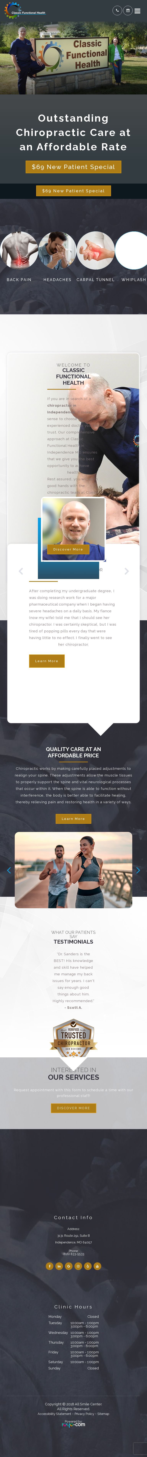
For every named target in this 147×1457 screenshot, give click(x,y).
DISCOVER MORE (73, 1108)
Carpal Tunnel (96, 279)
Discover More (68, 549)
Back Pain (19, 279)
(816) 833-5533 (73, 1254)
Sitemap (103, 1414)
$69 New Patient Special (73, 166)
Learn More (47, 661)
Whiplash (134, 279)
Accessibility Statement (54, 1414)
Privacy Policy (84, 1414)
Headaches (57, 279)
